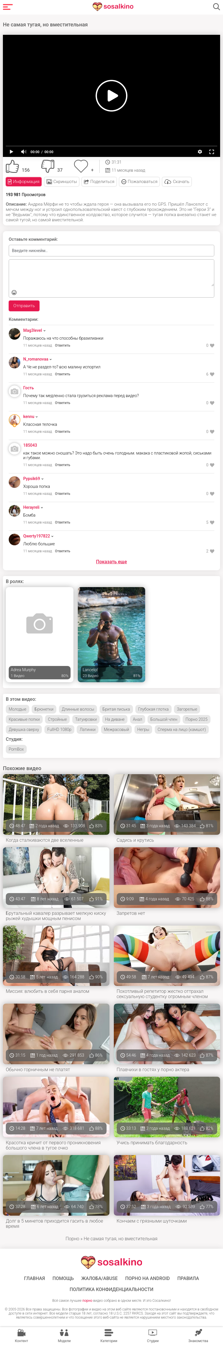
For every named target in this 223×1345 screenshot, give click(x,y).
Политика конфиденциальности (112, 1289)
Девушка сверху (24, 729)
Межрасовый (116, 729)
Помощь (63, 1278)
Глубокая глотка (153, 709)
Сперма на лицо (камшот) (182, 729)
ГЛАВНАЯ (34, 1278)
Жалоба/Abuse (99, 1278)
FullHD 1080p (59, 729)
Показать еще (111, 561)
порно (87, 1301)
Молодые (17, 709)
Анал (137, 719)
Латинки (88, 729)
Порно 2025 (197, 719)
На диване (115, 719)
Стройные (57, 719)
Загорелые (187, 709)
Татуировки (86, 719)
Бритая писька (116, 709)
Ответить (62, 345)
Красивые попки (24, 719)
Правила (188, 1278)
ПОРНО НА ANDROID (147, 1278)
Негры (143, 729)
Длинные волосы (78, 709)
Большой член (163, 719)
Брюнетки (44, 709)
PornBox (16, 749)
